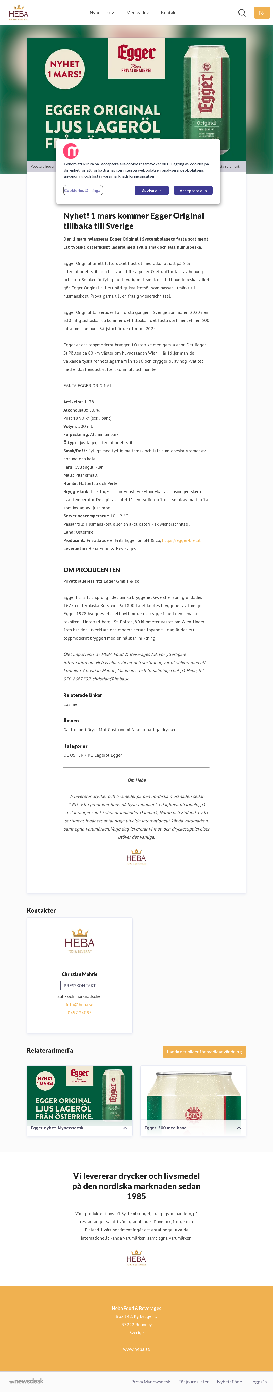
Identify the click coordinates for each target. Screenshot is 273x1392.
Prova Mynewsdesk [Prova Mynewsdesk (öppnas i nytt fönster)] (150, 1381)
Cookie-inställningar (83, 190)
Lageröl (101, 755)
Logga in (258, 1381)
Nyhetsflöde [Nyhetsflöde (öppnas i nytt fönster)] (229, 1381)
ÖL (66, 755)
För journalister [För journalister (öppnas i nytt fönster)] (193, 1381)
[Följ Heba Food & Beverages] (262, 13)
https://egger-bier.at (181, 540)
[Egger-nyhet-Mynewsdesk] (79, 1096)
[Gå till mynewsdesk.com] (26, 1382)
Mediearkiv (137, 12)
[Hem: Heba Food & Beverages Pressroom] (19, 12)
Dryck (92, 730)
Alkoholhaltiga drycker (153, 730)
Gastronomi (74, 730)
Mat (103, 730)
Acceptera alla (193, 190)
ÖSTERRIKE (81, 755)
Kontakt (169, 12)
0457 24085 (80, 1013)
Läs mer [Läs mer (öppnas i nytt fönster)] (71, 704)
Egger (116, 755)
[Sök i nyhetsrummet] (242, 13)
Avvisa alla (152, 190)
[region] (138, 171)
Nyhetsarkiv (102, 12)
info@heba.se (79, 1005)
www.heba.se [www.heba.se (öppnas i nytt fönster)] (136, 1349)
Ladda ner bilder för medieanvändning (204, 1052)
